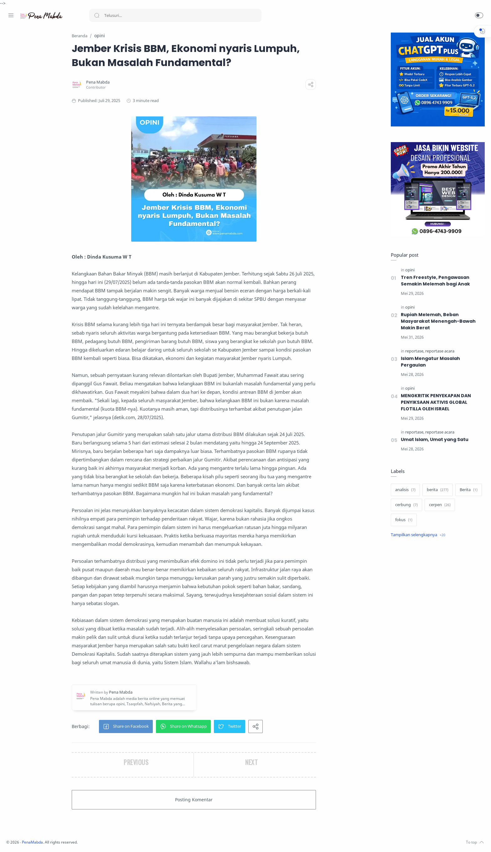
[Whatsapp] (48, 839)
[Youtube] (39, 839)
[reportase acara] (438, 351)
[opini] (408, 270)
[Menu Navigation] (11, 15)
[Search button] (97, 15)
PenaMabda (116, 842)
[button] (479, 15)
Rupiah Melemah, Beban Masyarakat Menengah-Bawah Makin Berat (436, 321)
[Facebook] (11, 839)
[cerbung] (405, 505)
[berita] (436, 490)
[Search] (175, 15)
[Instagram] (20, 839)
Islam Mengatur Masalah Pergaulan (428, 362)
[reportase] (413, 351)
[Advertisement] (436, 648)
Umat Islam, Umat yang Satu (433, 440)
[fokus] (402, 520)
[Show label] (416, 535)
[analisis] (403, 490)
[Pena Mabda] (138, 82)
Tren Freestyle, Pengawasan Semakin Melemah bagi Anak (434, 281)
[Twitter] (30, 839)
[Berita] (467, 490)
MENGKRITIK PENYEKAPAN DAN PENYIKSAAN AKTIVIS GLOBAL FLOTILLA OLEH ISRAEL (435, 402)
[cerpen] (438, 505)
